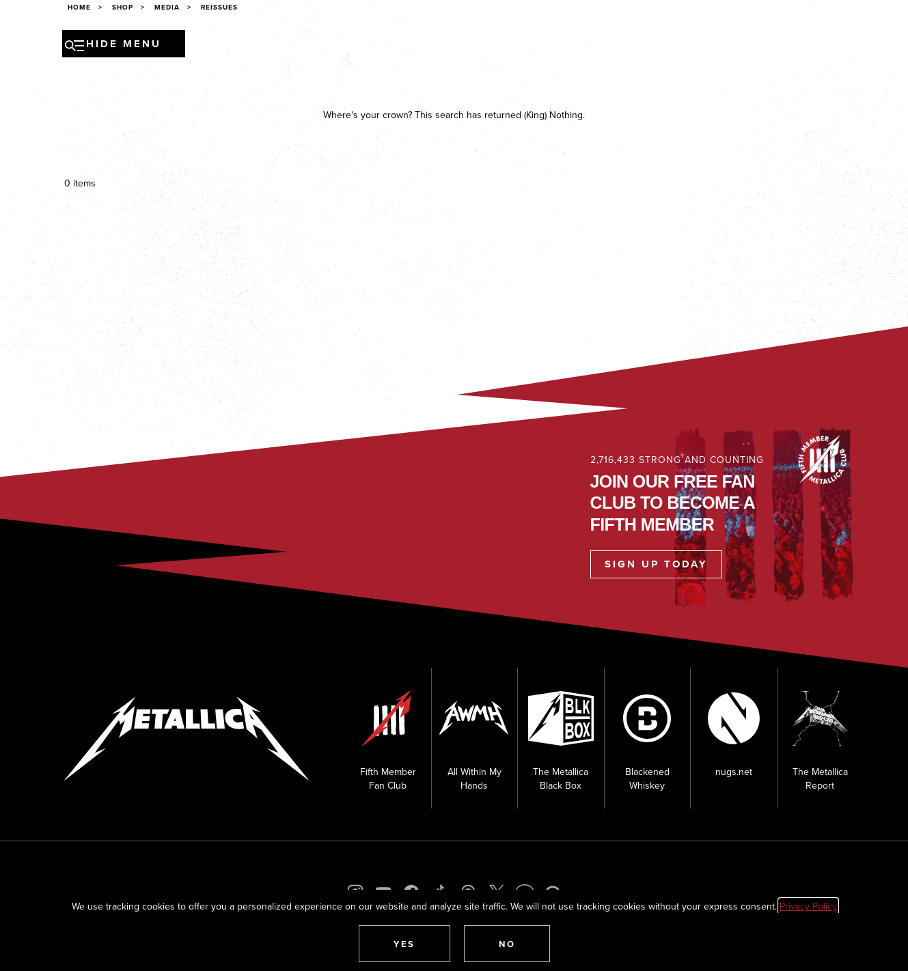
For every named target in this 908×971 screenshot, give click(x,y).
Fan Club (575, 45)
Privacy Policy (808, 906)
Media (470, 45)
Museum (519, 45)
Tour (245, 45)
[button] (404, 943)
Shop (623, 45)
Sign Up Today (656, 564)
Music (366, 45)
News (284, 45)
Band (325, 45)
